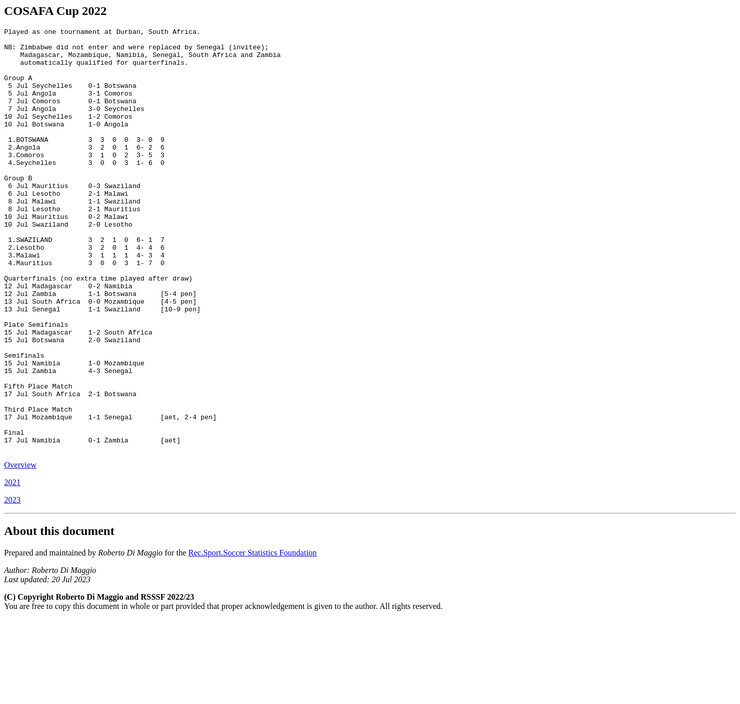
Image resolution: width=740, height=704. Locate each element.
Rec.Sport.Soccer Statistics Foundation (253, 637)
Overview (20, 549)
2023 (12, 584)
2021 (12, 567)
